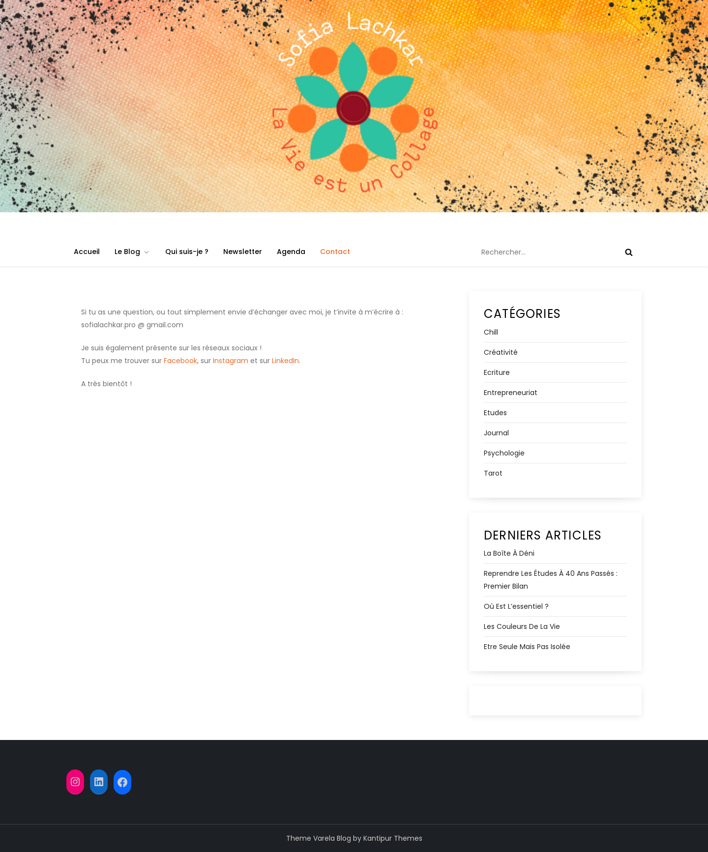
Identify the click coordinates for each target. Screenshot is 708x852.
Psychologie (504, 453)
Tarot (493, 473)
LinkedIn (285, 361)
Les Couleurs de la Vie (522, 626)
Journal (496, 433)
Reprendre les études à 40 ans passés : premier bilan (551, 579)
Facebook (180, 361)
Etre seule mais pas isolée (527, 647)
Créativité (501, 352)
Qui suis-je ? (186, 251)
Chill (491, 332)
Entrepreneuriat (510, 393)
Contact (335, 251)
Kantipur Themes (392, 838)
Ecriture (497, 372)
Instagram (230, 361)
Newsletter (242, 251)
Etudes (495, 413)
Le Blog (132, 251)
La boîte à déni (509, 553)
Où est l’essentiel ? (516, 606)
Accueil (87, 251)
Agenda (291, 251)
